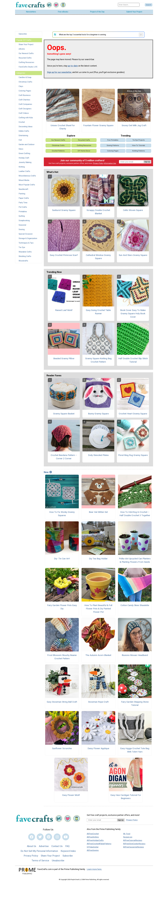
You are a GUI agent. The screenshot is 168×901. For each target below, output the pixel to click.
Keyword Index (68, 851)
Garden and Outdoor (26, 144)
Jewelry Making (25, 162)
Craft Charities (24, 100)
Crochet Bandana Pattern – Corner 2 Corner (64, 457)
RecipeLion (127, 837)
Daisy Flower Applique (98, 748)
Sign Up (147, 162)
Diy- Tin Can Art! (62, 558)
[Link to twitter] (40, 836)
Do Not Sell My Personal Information (39, 851)
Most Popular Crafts (27, 185)
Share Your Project (26, 44)
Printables (23, 211)
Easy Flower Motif (71, 795)
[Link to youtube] (65, 836)
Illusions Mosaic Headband (135, 655)
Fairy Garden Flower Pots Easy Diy (62, 607)
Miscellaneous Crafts (27, 176)
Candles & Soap (25, 77)
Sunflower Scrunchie (62, 748)
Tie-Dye (22, 247)
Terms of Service (40, 860)
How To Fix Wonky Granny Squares (62, 514)
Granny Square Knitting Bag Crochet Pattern (98, 360)
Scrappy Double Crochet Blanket (98, 212)
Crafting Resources (26, 62)
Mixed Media (24, 180)
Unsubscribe (58, 860)
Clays (21, 86)
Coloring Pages (25, 91)
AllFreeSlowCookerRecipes (134, 844)
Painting (22, 194)
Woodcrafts (23, 261)
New (48, 472)
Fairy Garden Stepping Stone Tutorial (135, 703)
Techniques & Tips (26, 243)
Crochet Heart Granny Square (133, 413)
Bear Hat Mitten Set (98, 512)
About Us (31, 846)
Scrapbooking (24, 220)
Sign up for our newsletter (59, 72)
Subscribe (23, 34)
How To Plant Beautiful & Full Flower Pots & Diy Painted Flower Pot (98, 608)
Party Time (23, 203)
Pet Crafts (23, 207)
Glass (21, 149)
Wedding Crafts (25, 256)
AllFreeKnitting (93, 837)
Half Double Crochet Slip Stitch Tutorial (133, 360)
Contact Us (57, 846)
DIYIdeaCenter (93, 847)
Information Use (110, 163)
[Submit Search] (148, 4)
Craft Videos (24, 113)
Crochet (22, 122)
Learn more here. (94, 869)
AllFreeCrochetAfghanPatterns (99, 844)
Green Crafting (24, 153)
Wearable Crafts (25, 252)
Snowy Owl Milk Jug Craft (134, 125)
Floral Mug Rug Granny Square (133, 455)
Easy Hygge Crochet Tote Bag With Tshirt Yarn (134, 750)
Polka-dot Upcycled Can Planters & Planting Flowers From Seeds (135, 560)
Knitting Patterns (138, 151)
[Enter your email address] (102, 820)
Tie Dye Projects (138, 140)
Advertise (44, 846)
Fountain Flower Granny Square (98, 125)
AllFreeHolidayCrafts (95, 840)
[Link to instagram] (57, 836)
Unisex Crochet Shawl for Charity (63, 127)
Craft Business (25, 95)
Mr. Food (126, 834)
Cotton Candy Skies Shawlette (135, 605)
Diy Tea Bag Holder (98, 558)
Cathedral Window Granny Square (98, 257)
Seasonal (22, 225)
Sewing (22, 229)
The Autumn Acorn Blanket (98, 655)
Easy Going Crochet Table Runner (98, 312)
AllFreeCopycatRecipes (132, 840)
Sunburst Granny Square (63, 210)
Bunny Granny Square (98, 413)
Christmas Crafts (25, 82)
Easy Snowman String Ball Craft (62, 702)
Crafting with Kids (26, 118)
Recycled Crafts (25, 58)
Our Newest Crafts (26, 53)
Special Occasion (26, 234)
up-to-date (73, 66)
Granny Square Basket (63, 413)
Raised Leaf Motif (63, 310)
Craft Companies (25, 104)
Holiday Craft (24, 158)
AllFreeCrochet (93, 834)
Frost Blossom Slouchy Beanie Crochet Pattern (62, 657)
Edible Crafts (24, 131)
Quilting (22, 216)
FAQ (67, 846)
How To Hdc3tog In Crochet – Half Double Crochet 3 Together (134, 514)
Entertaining (23, 135)
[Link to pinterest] (48, 836)
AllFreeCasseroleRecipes (133, 847)
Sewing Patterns (113, 145)
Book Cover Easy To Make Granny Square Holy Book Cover (133, 313)
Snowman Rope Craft (98, 702)
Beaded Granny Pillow (63, 358)
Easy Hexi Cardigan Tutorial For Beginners (126, 797)
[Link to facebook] (31, 836)
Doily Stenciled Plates (98, 455)
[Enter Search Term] (128, 5)
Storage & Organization (28, 238)
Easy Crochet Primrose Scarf (64, 255)
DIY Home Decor (84, 151)
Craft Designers (25, 109)
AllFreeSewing (93, 850)
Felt (20, 140)
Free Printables (112, 140)
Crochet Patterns (58, 151)
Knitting (22, 167)
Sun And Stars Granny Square (133, 255)
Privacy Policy (98, 163)
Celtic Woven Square (133, 210)
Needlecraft (23, 189)
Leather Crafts (24, 171)
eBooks (22, 49)
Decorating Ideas (25, 126)
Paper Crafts (24, 198)
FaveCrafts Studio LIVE (28, 67)
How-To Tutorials (138, 145)
